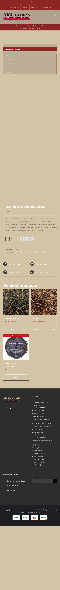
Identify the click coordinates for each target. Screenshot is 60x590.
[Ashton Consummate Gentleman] (16, 246)
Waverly (36, 217)
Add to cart (27, 138)
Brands (16, 151)
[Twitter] (11, 307)
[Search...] (42, 380)
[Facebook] (4, 307)
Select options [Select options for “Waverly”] (38, 228)
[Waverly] (44, 201)
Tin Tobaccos (35, 151)
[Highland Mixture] (16, 201)
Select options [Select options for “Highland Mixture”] (10, 228)
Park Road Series (25, 151)
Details (25, 228)
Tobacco (43, 151)
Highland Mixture (12, 217)
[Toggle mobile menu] (55, 15)
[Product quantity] (11, 138)
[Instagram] (7, 307)
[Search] (55, 380)
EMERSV (37, 409)
